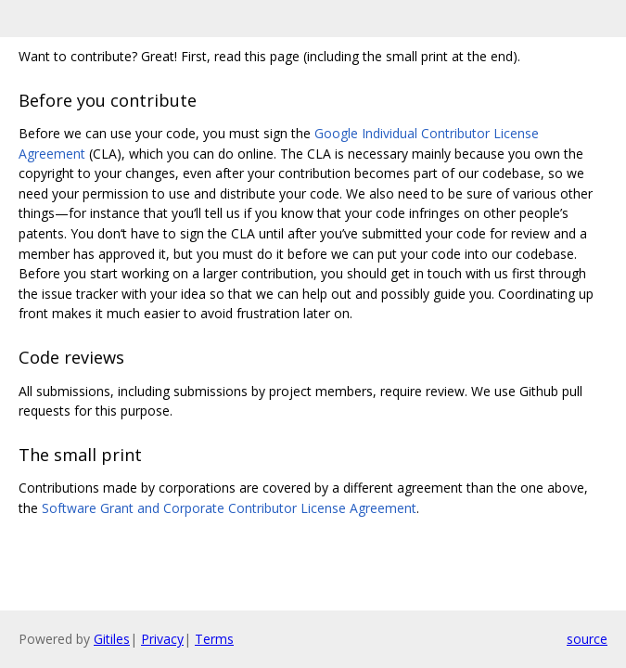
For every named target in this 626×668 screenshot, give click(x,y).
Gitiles (112, 639)
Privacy (162, 639)
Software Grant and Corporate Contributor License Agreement (229, 508)
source (587, 639)
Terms (214, 639)
